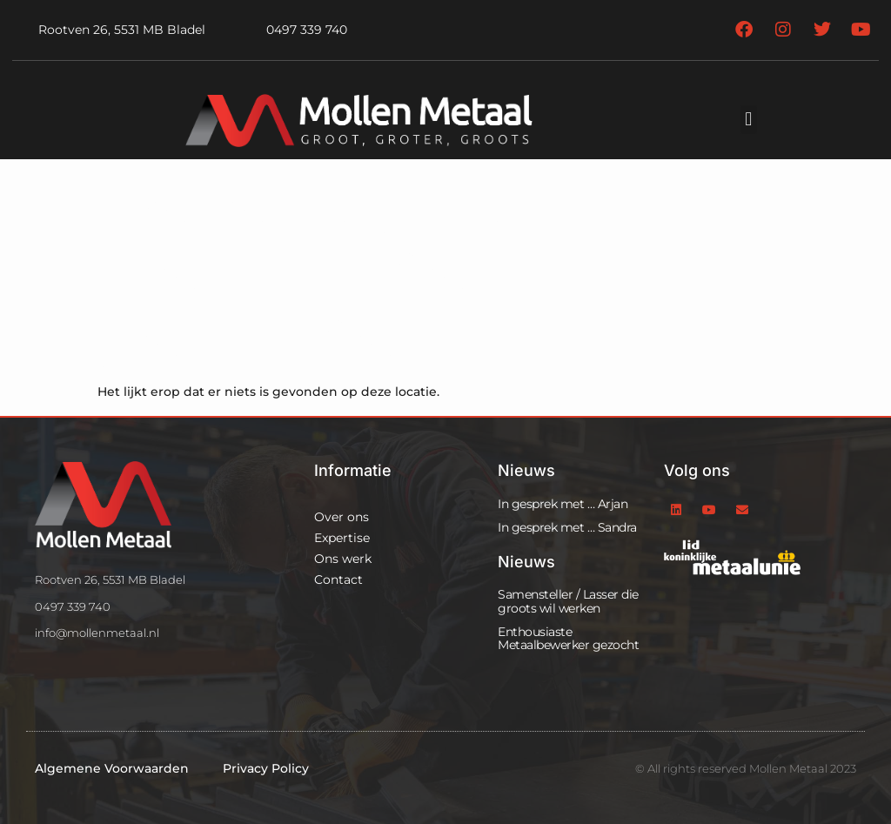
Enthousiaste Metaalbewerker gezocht (568, 638)
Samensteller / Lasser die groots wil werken (568, 600)
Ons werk (343, 558)
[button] (748, 119)
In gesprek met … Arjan (562, 504)
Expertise (342, 538)
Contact (338, 579)
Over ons (341, 517)
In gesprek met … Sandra (567, 527)
